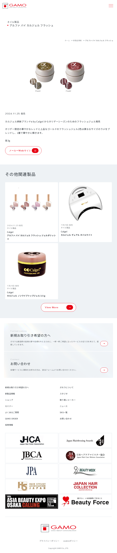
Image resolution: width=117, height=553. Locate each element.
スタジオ (64, 393)
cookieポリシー (70, 540)
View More (59, 307)
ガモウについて (67, 387)
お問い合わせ (66, 418)
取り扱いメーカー (68, 399)
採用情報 (9, 424)
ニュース (63, 406)
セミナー (9, 406)
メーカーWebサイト (24, 150)
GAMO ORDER (11, 418)
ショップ (9, 399)
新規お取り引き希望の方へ (17, 387)
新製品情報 (77, 40)
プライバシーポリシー (49, 540)
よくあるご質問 (12, 412)
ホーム (67, 40)
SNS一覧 (64, 412)
